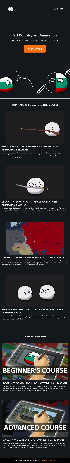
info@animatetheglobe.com (48, 460)
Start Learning (35, 49)
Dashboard (59, 9)
